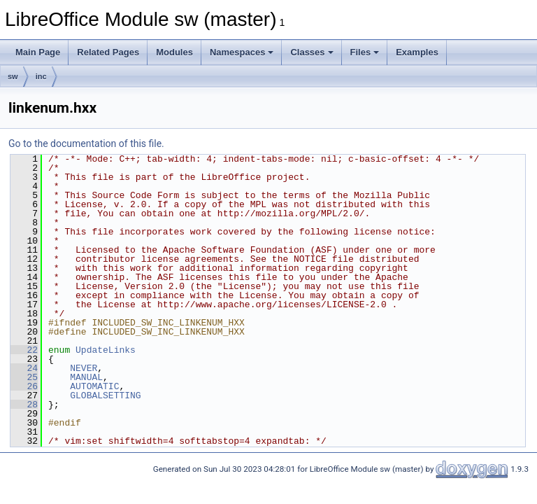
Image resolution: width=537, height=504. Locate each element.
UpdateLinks (106, 350)
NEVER (83, 368)
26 (24, 386)
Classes (311, 52)
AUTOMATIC (94, 386)
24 (24, 368)
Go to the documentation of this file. (86, 143)
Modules (174, 52)
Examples (417, 52)
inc (41, 76)
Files (365, 52)
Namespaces (242, 52)
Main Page (37, 52)
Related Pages (108, 52)
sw (13, 76)
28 (24, 404)
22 (24, 350)
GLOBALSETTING (105, 395)
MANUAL (86, 377)
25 (24, 377)
